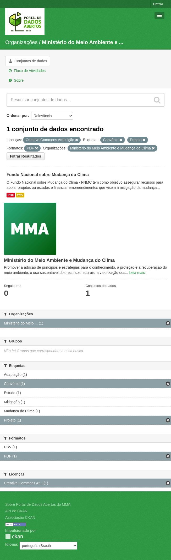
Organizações (21, 42)
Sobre (16, 80)
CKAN (14, 536)
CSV (20, 195)
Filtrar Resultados (25, 156)
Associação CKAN (20, 517)
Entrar (158, 4)
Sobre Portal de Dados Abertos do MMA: (38, 504)
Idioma (11, 544)
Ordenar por (17, 115)
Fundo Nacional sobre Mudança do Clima (48, 174)
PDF (11, 195)
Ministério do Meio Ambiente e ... (82, 42)
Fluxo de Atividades (27, 71)
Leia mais (137, 272)
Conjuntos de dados (28, 61)
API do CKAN (16, 511)
